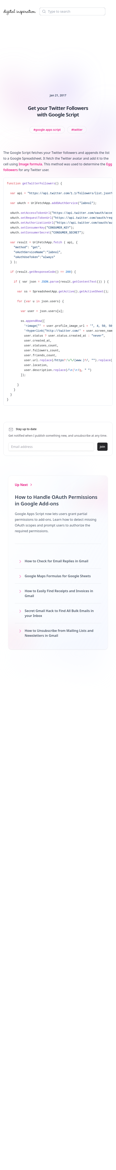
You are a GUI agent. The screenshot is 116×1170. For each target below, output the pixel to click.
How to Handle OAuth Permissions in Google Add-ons (56, 500)
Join (102, 447)
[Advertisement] (58, 48)
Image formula (30, 164)
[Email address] (51, 447)
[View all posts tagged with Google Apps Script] (47, 129)
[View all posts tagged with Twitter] (77, 129)
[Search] (72, 11)
